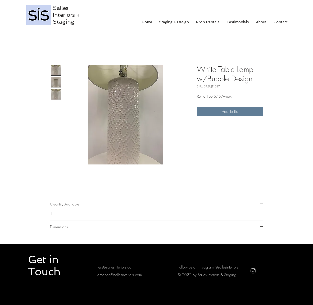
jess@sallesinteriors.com (115, 267)
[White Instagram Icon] (253, 271)
